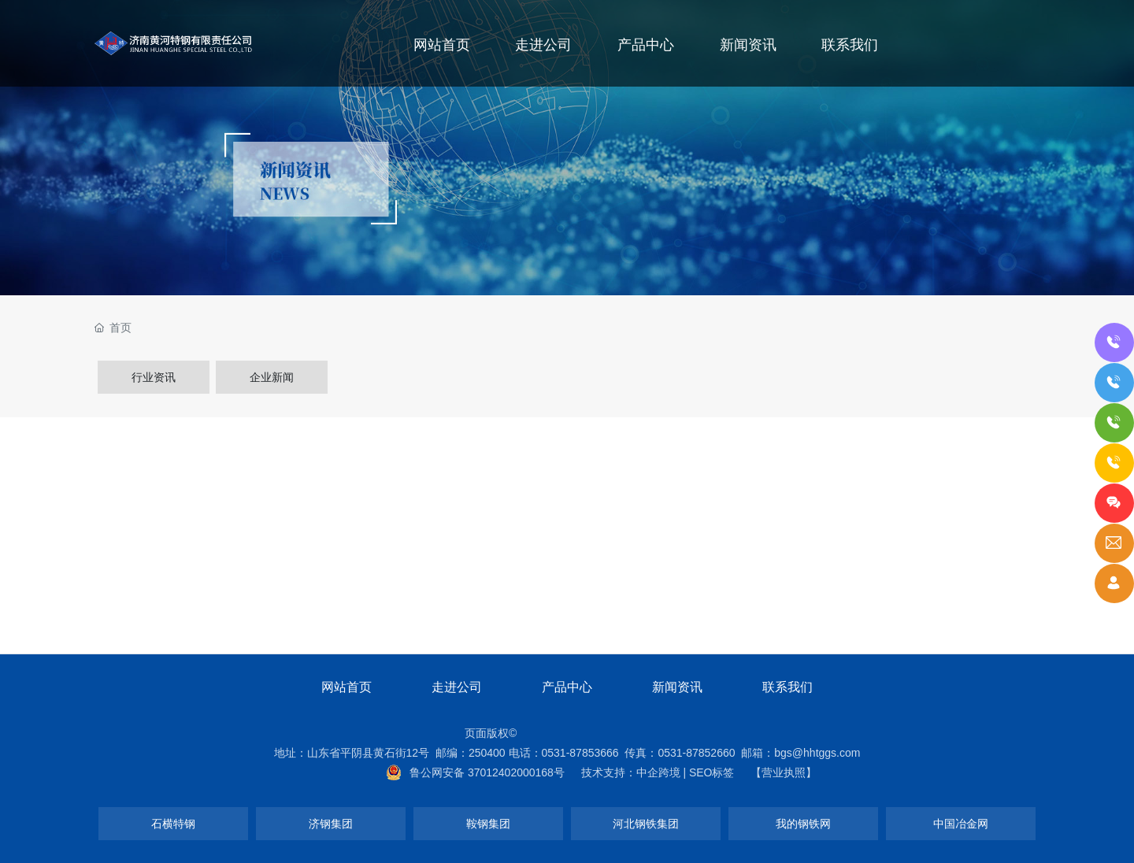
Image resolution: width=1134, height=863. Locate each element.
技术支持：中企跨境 (630, 772)
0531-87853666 (580, 752)
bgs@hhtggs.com (817, 752)
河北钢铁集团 (646, 823)
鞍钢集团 (488, 823)
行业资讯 (154, 377)
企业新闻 (272, 377)
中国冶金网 (960, 823)
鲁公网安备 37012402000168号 (487, 772)
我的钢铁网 (803, 823)
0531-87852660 (696, 752)
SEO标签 (712, 772)
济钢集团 (331, 823)
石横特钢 (173, 823)
